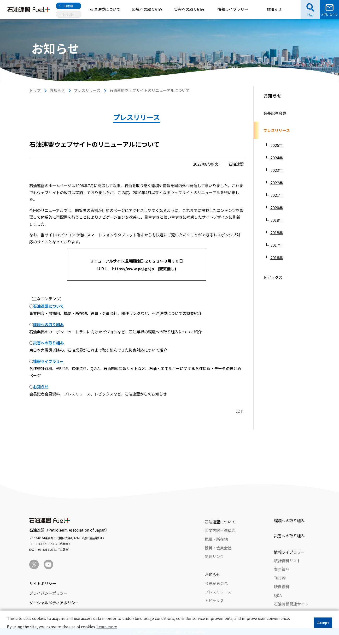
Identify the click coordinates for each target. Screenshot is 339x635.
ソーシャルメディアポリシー (54, 602)
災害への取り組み (189, 9)
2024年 (276, 158)
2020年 (276, 207)
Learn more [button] (107, 626)
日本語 (68, 6)
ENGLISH (68, 14)
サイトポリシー (42, 583)
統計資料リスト (287, 560)
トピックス (272, 277)
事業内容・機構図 (220, 530)
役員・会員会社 (218, 548)
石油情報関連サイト (291, 604)
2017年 (276, 245)
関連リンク (214, 556)
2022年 (276, 183)
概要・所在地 (216, 539)
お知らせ (274, 9)
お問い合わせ (329, 14)
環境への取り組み (147, 9)
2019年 (276, 220)
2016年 (276, 257)
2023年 (276, 170)
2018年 (276, 232)
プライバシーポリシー (48, 593)
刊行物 (280, 578)
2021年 (276, 195)
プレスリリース (87, 90)
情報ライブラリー (232, 9)
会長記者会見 (274, 113)
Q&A (278, 595)
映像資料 (281, 586)
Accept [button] (323, 622)
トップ (35, 90)
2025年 (276, 145)
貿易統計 (281, 569)
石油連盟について (105, 9)
